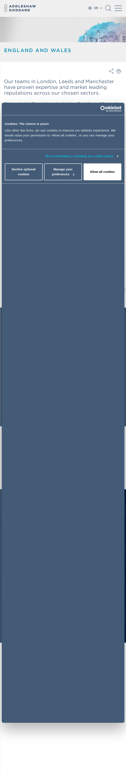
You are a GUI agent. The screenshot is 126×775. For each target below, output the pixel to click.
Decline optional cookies (24, 171)
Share (111, 71)
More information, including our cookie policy (79, 156)
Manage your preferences (63, 171)
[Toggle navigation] (118, 8)
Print (119, 71)
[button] (108, 10)
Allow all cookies (102, 171)
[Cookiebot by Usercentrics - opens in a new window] (103, 109)
